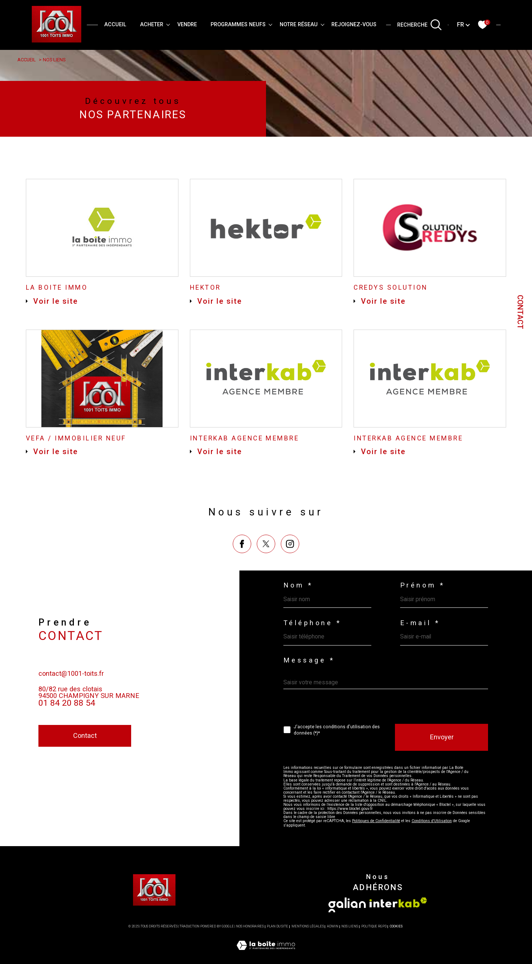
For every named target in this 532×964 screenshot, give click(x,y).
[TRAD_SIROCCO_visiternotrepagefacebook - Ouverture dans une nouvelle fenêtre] (241, 576)
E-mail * (421, 635)
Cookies (396, 948)
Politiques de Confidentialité (377, 841)
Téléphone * (313, 635)
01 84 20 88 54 (66, 730)
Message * (309, 674)
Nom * (298, 596)
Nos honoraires (250, 948)
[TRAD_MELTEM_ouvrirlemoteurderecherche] (419, 25)
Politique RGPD (374, 948)
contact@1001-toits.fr (72, 699)
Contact (520, 312)
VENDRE (187, 24)
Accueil (115, 24)
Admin (332, 948)
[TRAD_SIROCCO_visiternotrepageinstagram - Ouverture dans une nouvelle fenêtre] (290, 576)
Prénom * (424, 596)
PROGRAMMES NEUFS (238, 24)
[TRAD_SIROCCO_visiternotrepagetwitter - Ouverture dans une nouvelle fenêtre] (266, 576)
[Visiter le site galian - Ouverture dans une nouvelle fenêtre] (347, 926)
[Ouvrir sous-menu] (168, 24)
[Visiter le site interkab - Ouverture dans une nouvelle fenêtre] (398, 924)
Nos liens (349, 948)
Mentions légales (307, 948)
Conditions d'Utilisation (432, 841)
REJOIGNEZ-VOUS (353, 24)
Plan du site (277, 948)
